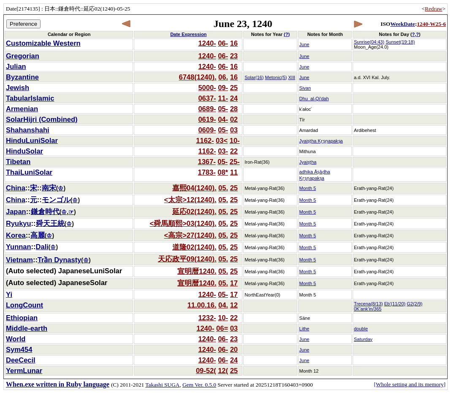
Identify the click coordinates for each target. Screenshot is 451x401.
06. (223, 77)
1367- (206, 161)
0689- (207, 109)
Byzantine (22, 77)
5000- (207, 87)
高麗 (37, 235)
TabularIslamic (30, 98)
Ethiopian (22, 317)
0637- (207, 98)
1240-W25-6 (431, 24)
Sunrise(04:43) (369, 41)
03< (222, 140)
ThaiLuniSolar (29, 172)
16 (234, 43)
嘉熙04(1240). (194, 188)
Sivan (305, 88)
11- (223, 98)
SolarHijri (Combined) (42, 119)
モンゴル (56, 199)
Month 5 (307, 188)
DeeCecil (20, 360)
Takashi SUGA (162, 385)
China (15, 188)
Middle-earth (26, 328)
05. (223, 188)
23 (234, 56)
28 (234, 109)
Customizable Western (43, 43)
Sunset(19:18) (400, 41)
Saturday (363, 339)
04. (223, 305)
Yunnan (18, 246)
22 (234, 151)
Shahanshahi (27, 130)
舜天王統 (50, 223)
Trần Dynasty (59, 260)
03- (223, 151)
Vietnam (19, 260)
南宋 (49, 188)
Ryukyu (18, 223)
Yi (9, 294)
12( (223, 370)
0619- (207, 119)
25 (234, 87)
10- (235, 140)
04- (223, 119)
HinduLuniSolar (32, 140)
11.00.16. (202, 305)
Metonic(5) (276, 77)
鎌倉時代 (45, 211)
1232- (207, 317)
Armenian (22, 109)
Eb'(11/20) (394, 303)
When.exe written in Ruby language (57, 384)
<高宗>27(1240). (190, 235)
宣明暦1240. (196, 271)
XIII (292, 77)
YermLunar (24, 370)
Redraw (433, 8)
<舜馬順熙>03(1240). (183, 223)
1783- (206, 172)
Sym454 (19, 349)
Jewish (17, 87)
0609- (207, 130)
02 (234, 119)
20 (234, 349)
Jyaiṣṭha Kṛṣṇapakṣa (321, 140)
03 (234, 130)
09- (223, 87)
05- (223, 109)
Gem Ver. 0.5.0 (199, 385)
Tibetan (18, 161)
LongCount (24, 305)
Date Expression (188, 34)
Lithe (304, 328)
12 (234, 305)
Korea (16, 235)
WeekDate (402, 24)
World (15, 339)
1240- (207, 43)
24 (234, 98)
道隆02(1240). (194, 247)
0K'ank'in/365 (367, 308)
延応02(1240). (194, 211)
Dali (42, 246)
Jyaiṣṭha (308, 162)
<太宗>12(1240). (190, 199)
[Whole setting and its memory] (410, 384)
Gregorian (22, 56)
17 (234, 283)
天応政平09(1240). (187, 259)
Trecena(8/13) (368, 303)
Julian (16, 66)
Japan (16, 211)
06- (223, 43)
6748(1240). (198, 77)
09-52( (206, 370)
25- (235, 161)
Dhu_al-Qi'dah (314, 98)
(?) (287, 34)
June (304, 44)
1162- (205, 140)
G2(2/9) (414, 303)
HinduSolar (24, 151)
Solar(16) (254, 77)
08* (222, 172)
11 (234, 172)
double (361, 328)
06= (222, 328)
